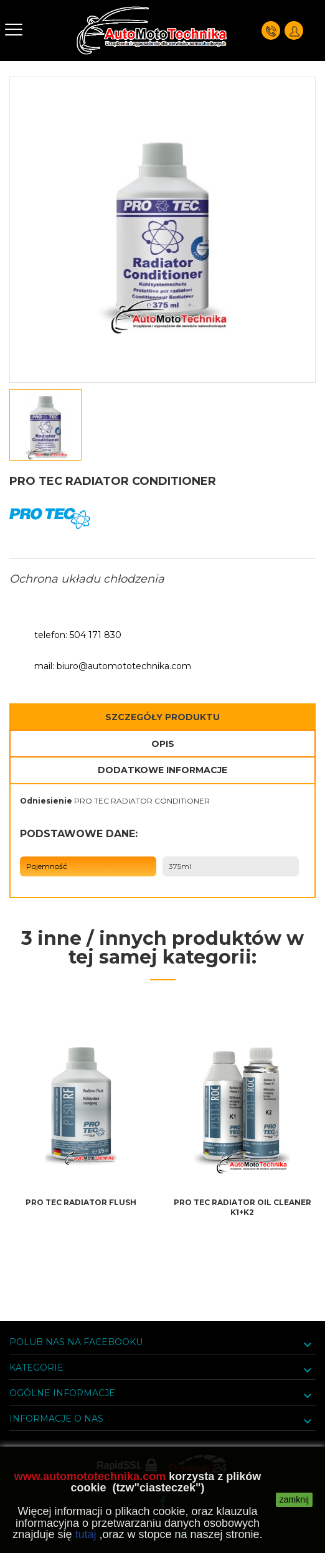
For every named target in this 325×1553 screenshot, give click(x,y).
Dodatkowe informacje (162, 770)
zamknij (294, 1499)
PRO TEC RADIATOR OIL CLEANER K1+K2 (242, 1207)
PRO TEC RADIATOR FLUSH (81, 1202)
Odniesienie (46, 800)
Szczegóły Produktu (162, 717)
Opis (162, 743)
